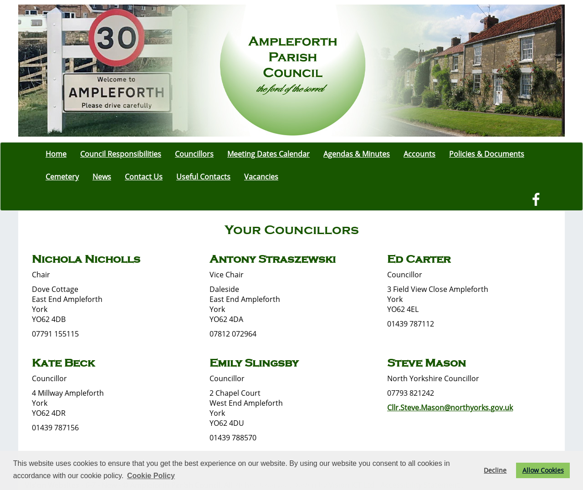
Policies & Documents (486, 154)
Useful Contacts (203, 177)
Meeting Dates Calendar (268, 154)
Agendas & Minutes (356, 154)
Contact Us (144, 177)
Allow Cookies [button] (543, 470)
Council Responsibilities (120, 154)
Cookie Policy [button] (151, 476)
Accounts (419, 154)
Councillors (194, 154)
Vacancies (261, 177)
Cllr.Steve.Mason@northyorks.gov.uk (450, 408)
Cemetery (62, 177)
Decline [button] (495, 470)
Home (56, 154)
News (101, 177)
